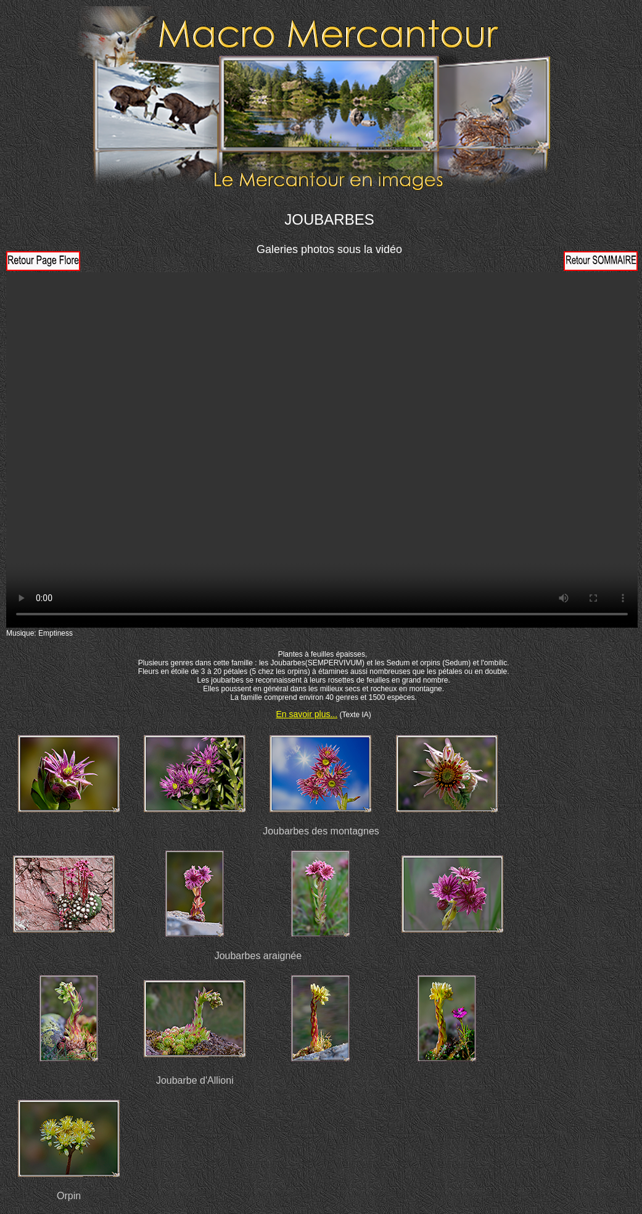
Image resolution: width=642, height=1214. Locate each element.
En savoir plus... (307, 714)
